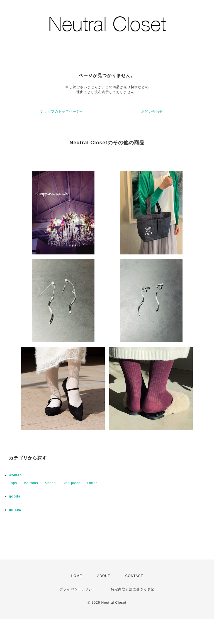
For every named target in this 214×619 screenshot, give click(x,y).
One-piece (71, 483)
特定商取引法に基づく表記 (132, 589)
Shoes (50, 483)
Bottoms (31, 483)
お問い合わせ (152, 111)
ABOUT (103, 576)
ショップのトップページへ (62, 111)
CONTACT (134, 576)
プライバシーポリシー (78, 589)
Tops (13, 483)
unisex (15, 510)
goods (14, 496)
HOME (76, 576)
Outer (92, 483)
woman (15, 475)
